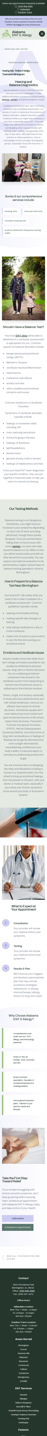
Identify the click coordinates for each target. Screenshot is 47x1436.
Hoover (23, 1349)
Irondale (23, 1381)
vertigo (14, 99)
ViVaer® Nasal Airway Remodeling (23, 1411)
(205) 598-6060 (27, 1291)
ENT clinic (21, 335)
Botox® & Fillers (23, 1407)
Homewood (23, 1365)
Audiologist (23, 1422)
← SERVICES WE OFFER (15, 49)
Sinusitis (23, 1395)
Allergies (23, 1399)
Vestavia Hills (23, 1353)
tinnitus (5, 99)
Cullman (23, 1369)
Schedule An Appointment (18, 1227)
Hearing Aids (23, 1419)
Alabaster (23, 1357)
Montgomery (23, 1377)
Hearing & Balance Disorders (23, 1415)
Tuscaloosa (23, 1373)
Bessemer (23, 1361)
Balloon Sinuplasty (23, 1403)
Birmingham (23, 1345)
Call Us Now (18, 1218)
